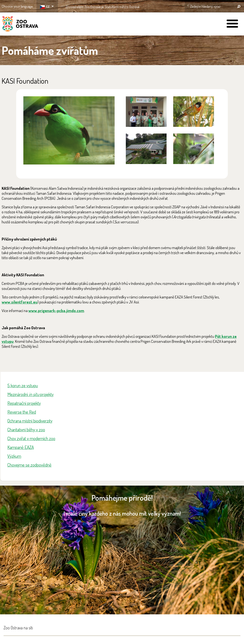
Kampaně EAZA (20, 447)
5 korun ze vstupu (22, 385)
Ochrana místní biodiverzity (29, 421)
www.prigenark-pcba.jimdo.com (56, 310)
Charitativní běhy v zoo (26, 429)
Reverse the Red (21, 412)
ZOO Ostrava (20, 24)
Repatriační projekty (24, 403)
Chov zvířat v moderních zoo (31, 438)
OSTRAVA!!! (160, 6)
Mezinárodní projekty (30, 394)
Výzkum (14, 456)
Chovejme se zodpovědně (29, 465)
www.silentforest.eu (19, 301)
